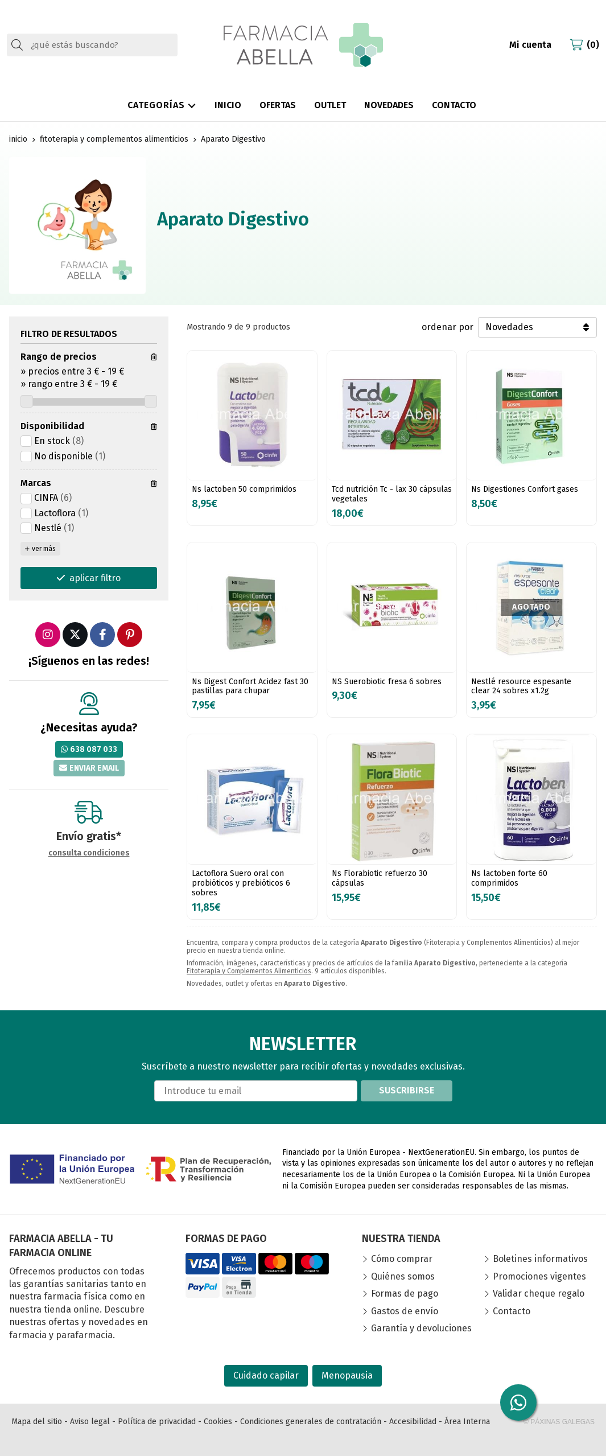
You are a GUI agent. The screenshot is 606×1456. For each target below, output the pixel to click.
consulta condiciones (89, 853)
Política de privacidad (157, 1421)
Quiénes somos (403, 1276)
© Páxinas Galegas (559, 1422)
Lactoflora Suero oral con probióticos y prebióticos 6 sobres (241, 883)
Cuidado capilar (266, 1375)
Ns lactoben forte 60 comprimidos (509, 878)
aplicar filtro (95, 578)
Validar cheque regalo (538, 1293)
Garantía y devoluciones (421, 1328)
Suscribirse (406, 1090)
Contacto (511, 1311)
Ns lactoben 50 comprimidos (244, 489)
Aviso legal (90, 1421)
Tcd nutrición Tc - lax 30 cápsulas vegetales (392, 494)
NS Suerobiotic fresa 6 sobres (387, 681)
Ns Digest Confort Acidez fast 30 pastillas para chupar (250, 686)
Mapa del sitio (36, 1421)
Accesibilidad (412, 1421)
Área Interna (467, 1421)
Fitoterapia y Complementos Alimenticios (249, 971)
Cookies (218, 1421)
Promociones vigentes (539, 1276)
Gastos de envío (404, 1311)
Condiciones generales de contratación (310, 1421)
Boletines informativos (540, 1258)
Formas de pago (404, 1293)
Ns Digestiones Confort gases (524, 489)
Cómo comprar (401, 1258)
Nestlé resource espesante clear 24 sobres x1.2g (521, 686)
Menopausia (347, 1375)
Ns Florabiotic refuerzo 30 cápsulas (379, 878)
